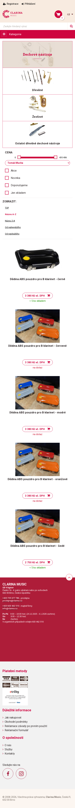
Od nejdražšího (12, 234)
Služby (8, 749)
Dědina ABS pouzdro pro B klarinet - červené (37, 345)
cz (69, 14)
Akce (14, 170)
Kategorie (15, 34)
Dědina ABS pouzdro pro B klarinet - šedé (37, 545)
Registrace (12, 3)
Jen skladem (18, 192)
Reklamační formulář (16, 730)
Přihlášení (30, 3)
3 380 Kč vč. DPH (35, 295)
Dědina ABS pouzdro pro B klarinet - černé (37, 279)
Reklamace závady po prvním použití (26, 726)
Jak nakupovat (13, 717)
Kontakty (10, 753)
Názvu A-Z (10, 214)
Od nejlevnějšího (13, 227)
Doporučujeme (19, 185)
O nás (8, 745)
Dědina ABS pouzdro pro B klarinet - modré (37, 412)
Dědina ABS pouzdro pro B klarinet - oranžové (38, 479)
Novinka (15, 178)
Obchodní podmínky (16, 721)
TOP (7, 208)
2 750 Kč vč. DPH (35, 562)
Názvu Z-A (10, 221)
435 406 (63, 157)
